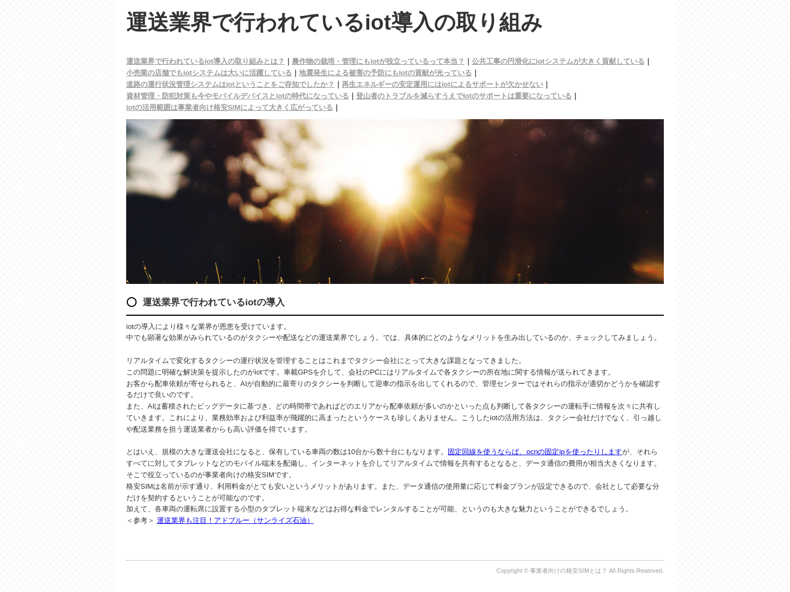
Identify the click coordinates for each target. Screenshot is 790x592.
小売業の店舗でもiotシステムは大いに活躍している (209, 73)
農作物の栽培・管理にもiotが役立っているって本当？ (378, 61)
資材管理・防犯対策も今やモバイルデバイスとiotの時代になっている (237, 96)
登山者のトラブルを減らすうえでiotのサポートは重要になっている (464, 96)
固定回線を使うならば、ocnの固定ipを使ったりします (535, 452)
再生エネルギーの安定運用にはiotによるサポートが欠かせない (442, 84)
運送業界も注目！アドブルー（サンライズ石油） (235, 520)
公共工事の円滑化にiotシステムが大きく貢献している (558, 61)
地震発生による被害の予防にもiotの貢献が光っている (385, 73)
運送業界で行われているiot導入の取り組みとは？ (205, 61)
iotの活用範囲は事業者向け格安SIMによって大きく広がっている (229, 107)
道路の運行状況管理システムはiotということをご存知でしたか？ (230, 84)
